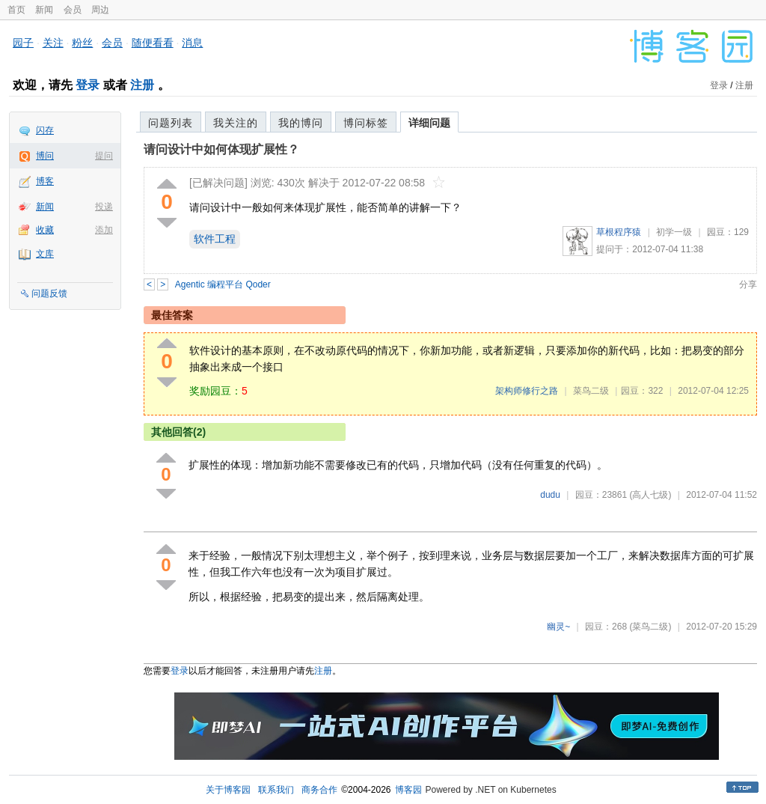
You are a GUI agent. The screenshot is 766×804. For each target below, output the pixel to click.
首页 (16, 9)
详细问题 (429, 123)
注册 (142, 85)
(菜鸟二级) (650, 626)
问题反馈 (49, 293)
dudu (550, 495)
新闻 (44, 9)
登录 (87, 85)
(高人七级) (650, 495)
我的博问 (300, 123)
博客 (45, 181)
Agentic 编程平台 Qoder (223, 284)
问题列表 (170, 123)
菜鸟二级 (591, 391)
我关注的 (235, 123)
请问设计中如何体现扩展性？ (221, 149)
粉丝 (82, 43)
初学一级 (674, 232)
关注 (53, 43)
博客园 (408, 790)
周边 (100, 9)
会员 (73, 9)
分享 (748, 284)
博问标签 (365, 123)
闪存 (45, 130)
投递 (104, 206)
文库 (45, 254)
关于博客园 (228, 790)
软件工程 (215, 239)
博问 (45, 155)
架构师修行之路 (526, 391)
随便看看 (153, 43)
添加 (104, 230)
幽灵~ (558, 626)
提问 (104, 155)
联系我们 (276, 790)
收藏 (45, 230)
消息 (192, 43)
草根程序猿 (618, 232)
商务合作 (319, 790)
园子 (23, 43)
